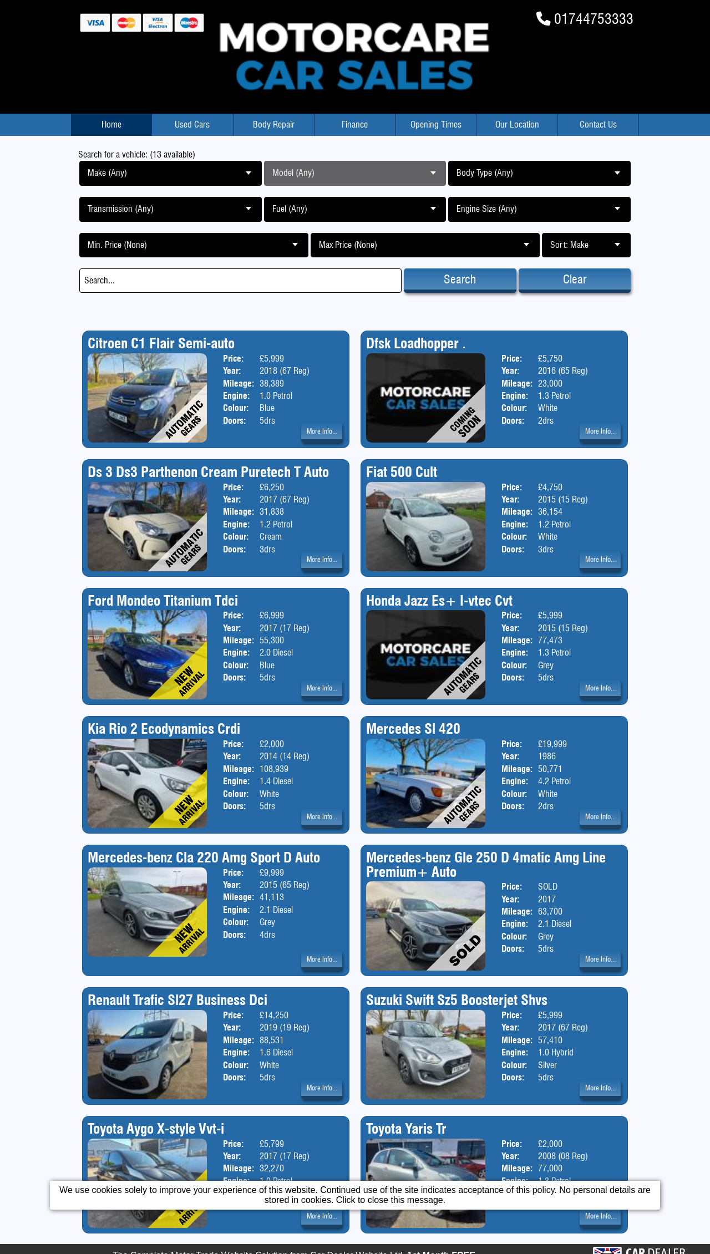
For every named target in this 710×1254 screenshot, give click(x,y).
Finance (355, 124)
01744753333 (593, 18)
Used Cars (192, 124)
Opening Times (436, 124)
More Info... (322, 431)
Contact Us (598, 124)
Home (111, 124)
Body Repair (274, 124)
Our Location (517, 124)
